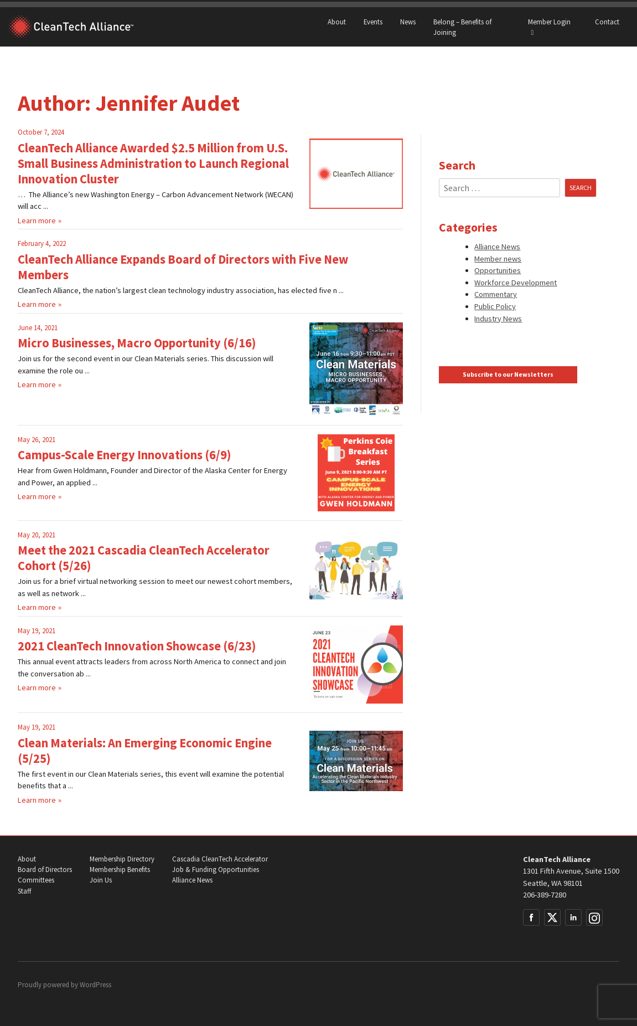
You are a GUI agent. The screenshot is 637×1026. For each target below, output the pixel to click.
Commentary (495, 294)
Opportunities (497, 270)
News (408, 21)
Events (373, 21)
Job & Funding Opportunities (215, 869)
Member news (497, 259)
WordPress (95, 984)
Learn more (37, 220)
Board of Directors (45, 869)
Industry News (498, 319)
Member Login (549, 27)
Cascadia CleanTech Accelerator (220, 859)
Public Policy (495, 306)
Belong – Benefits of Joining (462, 27)
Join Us (101, 880)
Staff (24, 891)
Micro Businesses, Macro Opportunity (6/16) (137, 343)
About (337, 21)
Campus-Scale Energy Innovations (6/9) (124, 455)
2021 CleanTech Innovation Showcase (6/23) (137, 646)
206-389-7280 (544, 895)
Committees (36, 880)
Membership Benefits (120, 869)
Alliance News (497, 247)
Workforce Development (515, 283)
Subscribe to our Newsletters (508, 374)
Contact (607, 21)
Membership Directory (122, 859)
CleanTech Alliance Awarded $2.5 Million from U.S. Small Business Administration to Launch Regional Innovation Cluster (153, 163)
